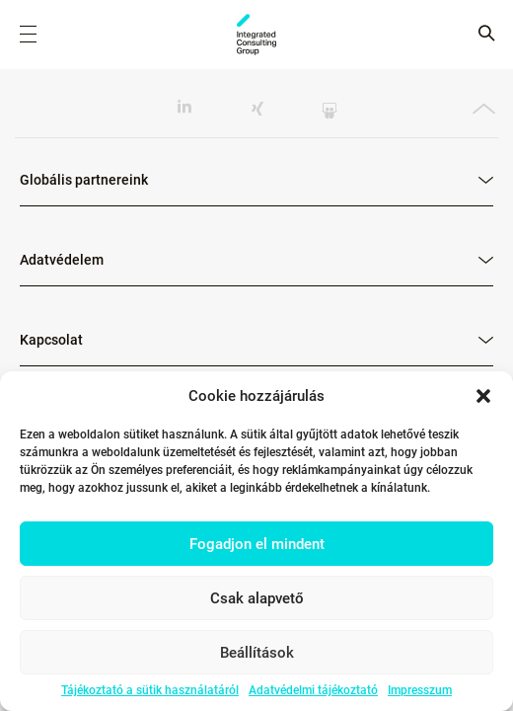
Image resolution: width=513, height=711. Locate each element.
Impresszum (420, 690)
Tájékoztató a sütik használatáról (150, 690)
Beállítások (257, 653)
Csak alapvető (257, 598)
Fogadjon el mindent (257, 544)
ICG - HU (256, 34)
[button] (483, 396)
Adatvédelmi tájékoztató (313, 690)
